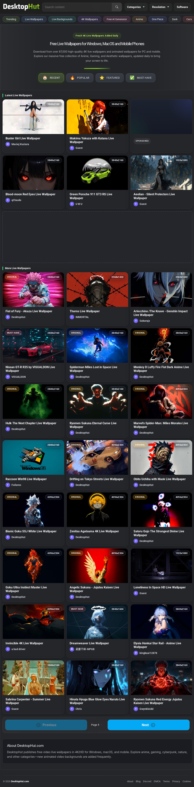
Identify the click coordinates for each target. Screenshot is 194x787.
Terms (166, 781)
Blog (138, 781)
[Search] (117, 7)
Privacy (176, 781)
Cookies (187, 781)
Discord (147, 781)
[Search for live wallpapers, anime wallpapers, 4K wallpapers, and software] (77, 7)
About (130, 781)
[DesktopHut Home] (21, 7)
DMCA (157, 781)
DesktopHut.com (20, 781)
